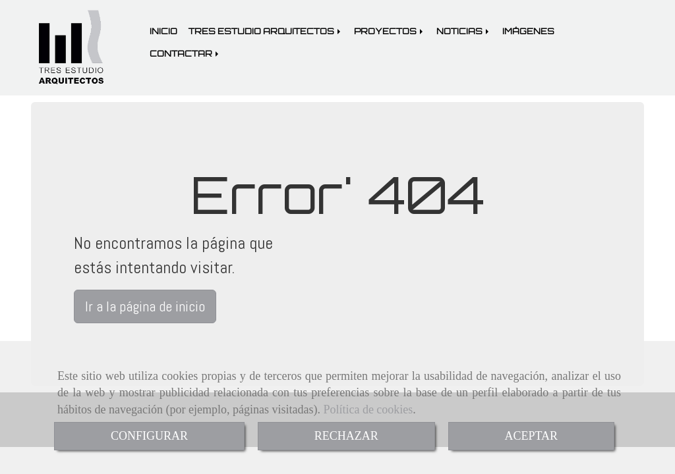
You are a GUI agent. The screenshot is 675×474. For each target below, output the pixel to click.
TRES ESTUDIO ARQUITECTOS (266, 31)
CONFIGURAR (149, 435)
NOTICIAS (463, 31)
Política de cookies (368, 409)
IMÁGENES (528, 31)
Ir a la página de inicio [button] (145, 306)
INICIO (163, 31)
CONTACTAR (185, 53)
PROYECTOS (389, 31)
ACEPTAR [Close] (531, 435)
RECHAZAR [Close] (346, 435)
